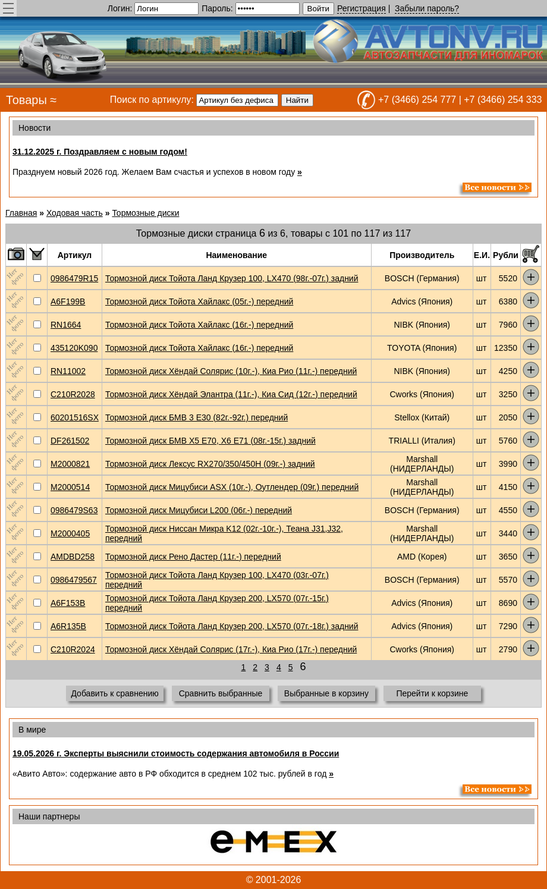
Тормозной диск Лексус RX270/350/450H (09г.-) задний (210, 464)
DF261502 (70, 440)
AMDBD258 (73, 556)
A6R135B (68, 626)
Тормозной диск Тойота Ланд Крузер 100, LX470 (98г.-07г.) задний (232, 278)
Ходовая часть (74, 213)
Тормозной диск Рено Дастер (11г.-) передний (193, 556)
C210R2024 (73, 649)
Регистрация (361, 8)
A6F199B (68, 301)
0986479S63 (74, 510)
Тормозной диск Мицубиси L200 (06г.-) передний (198, 510)
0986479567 (74, 580)
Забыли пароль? (427, 8)
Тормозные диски (145, 213)
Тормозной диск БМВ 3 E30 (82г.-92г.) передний (196, 417)
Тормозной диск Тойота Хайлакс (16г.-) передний (199, 324)
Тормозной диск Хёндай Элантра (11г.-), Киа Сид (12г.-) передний (231, 394)
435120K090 (74, 348)
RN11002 (68, 371)
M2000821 (70, 464)
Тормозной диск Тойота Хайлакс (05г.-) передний (199, 301)
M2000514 (70, 487)
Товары (26, 99)
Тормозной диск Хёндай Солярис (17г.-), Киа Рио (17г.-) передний (231, 649)
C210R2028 (73, 394)
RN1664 (66, 324)
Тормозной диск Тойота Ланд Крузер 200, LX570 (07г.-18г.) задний (232, 626)
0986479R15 (74, 278)
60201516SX (75, 417)
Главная (21, 213)
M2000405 (70, 533)
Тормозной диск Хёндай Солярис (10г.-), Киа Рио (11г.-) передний (231, 371)
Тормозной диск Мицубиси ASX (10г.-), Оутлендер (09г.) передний (232, 487)
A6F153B (68, 603)
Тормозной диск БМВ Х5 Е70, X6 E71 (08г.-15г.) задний (210, 440)
